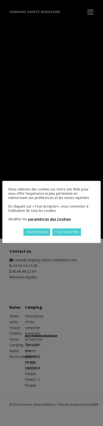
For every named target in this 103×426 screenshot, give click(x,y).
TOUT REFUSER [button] (36, 232)
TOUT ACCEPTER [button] (66, 232)
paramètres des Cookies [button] (49, 219)
